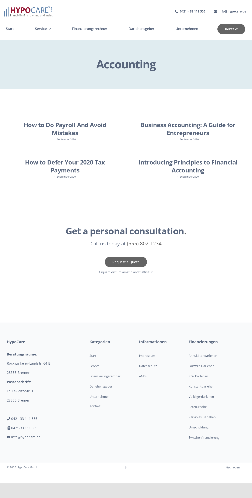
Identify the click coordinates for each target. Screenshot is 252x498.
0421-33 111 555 (22, 423)
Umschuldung (198, 432)
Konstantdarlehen (201, 391)
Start (92, 361)
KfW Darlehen (198, 381)
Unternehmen (99, 401)
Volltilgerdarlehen (201, 401)
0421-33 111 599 (22, 433)
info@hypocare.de (24, 442)
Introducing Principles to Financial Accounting (181, 167)
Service (94, 371)
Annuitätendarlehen (203, 361)
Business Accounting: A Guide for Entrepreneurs (185, 129)
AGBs (143, 381)
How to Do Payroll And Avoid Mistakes (65, 129)
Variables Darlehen (202, 422)
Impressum (147, 361)
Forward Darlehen (201, 371)
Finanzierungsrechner (105, 381)
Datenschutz (148, 371)
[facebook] (126, 472)
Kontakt (94, 411)
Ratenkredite (198, 412)
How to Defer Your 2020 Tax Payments (74, 164)
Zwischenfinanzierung (204, 442)
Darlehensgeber (100, 391)
